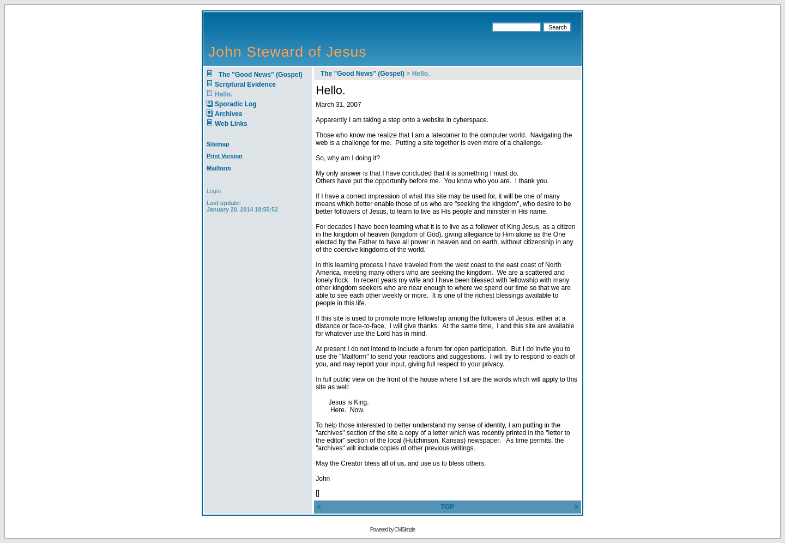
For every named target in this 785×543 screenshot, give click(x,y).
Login (214, 191)
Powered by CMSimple (392, 530)
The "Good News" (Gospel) (259, 75)
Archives (229, 114)
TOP (447, 507)
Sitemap (218, 144)
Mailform (219, 168)
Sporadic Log (236, 104)
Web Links (231, 124)
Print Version (225, 156)
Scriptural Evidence (245, 84)
